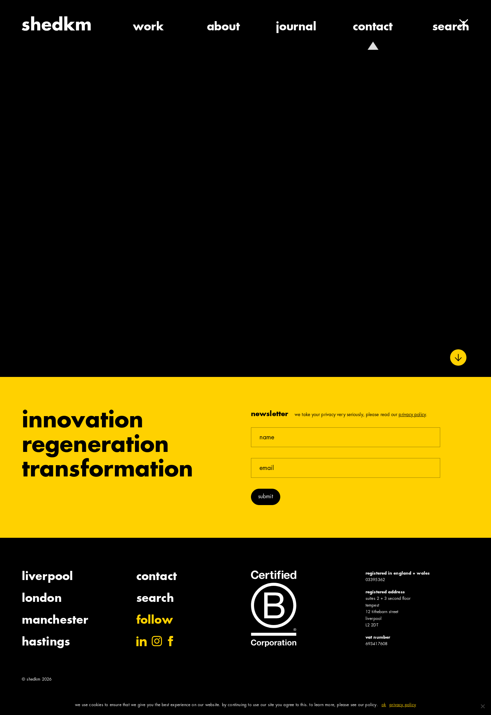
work (148, 27)
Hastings (46, 642)
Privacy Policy (412, 415)
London (42, 599)
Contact (156, 577)
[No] (482, 706)
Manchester (55, 620)
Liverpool (47, 577)
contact (373, 27)
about (223, 27)
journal (296, 27)
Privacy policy (402, 705)
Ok (384, 705)
